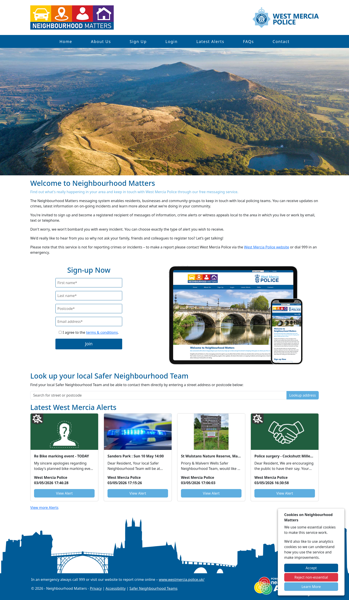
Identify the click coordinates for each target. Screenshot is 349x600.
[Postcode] (88, 308)
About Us (101, 41)
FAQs (248, 41)
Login (171, 41)
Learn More (311, 586)
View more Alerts (44, 507)
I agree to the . (89, 332)
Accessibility (116, 588)
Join (89, 344)
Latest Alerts (210, 41)
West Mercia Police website (266, 247)
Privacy (96, 588)
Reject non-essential (311, 577)
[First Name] (88, 282)
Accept (311, 567)
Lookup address (302, 395)
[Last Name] (88, 295)
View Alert (64, 493)
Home (65, 41)
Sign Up (138, 41)
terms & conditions (102, 332)
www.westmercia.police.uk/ (182, 579)
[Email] (88, 321)
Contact (281, 41)
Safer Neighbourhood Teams (154, 588)
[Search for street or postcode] (158, 395)
